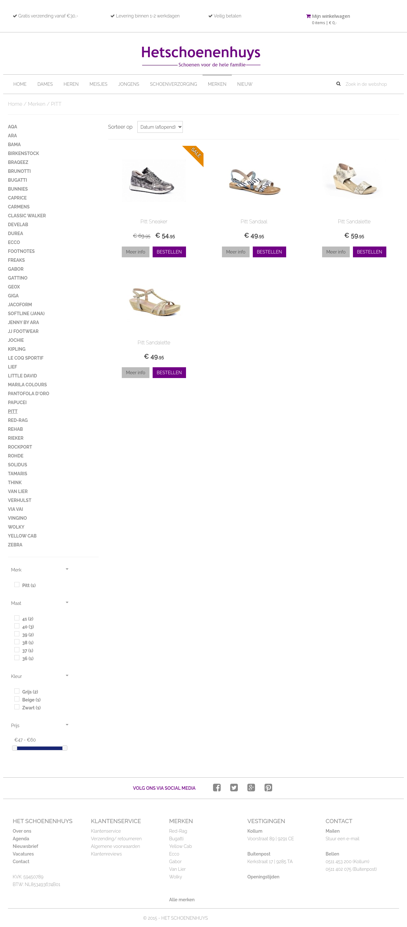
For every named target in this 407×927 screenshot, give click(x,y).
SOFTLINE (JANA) (26, 313)
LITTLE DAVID (22, 375)
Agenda (21, 838)
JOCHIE (16, 340)
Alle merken (182, 899)
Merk (16, 569)
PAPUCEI (17, 402)
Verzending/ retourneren (116, 838)
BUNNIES (18, 189)
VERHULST (19, 500)
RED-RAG (18, 420)
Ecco (174, 853)
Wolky (175, 876)
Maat (16, 603)
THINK (15, 482)
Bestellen (169, 251)
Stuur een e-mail (342, 838)
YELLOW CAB (22, 535)
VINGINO (17, 518)
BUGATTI (17, 180)
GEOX (14, 286)
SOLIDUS (17, 464)
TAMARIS (17, 473)
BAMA (14, 144)
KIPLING (16, 349)
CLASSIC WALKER (27, 215)
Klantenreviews (106, 853)
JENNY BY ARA (23, 322)
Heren (71, 84)
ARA (12, 135)
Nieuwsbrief (25, 846)
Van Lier (177, 869)
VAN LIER (18, 491)
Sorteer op (120, 127)
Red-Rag (178, 831)
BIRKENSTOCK (23, 153)
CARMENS (19, 206)
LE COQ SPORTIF (26, 358)
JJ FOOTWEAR (23, 331)
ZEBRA (15, 544)
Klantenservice (106, 831)
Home (20, 84)
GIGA (13, 295)
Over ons (22, 831)
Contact (21, 861)
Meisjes (98, 84)
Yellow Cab (180, 846)
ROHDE (16, 455)
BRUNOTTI (19, 171)
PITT (12, 411)
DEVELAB (18, 224)
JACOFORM (20, 304)
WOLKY (16, 527)
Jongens (128, 84)
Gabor (175, 861)
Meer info (135, 251)
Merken (217, 84)
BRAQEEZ (18, 162)
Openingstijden (263, 876)
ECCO (14, 242)
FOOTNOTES (21, 251)
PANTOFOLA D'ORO (28, 393)
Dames (45, 84)
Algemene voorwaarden (115, 846)
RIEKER (16, 438)
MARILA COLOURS (27, 384)
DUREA (15, 233)
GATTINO (17, 278)
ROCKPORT (20, 447)
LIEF (12, 366)
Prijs (15, 725)
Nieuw (244, 84)
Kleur (16, 676)
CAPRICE (17, 197)
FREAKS (16, 260)
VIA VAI (15, 509)
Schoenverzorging (173, 84)
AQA (12, 126)
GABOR (16, 269)
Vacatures (23, 853)
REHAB (15, 429)
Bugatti (176, 838)
